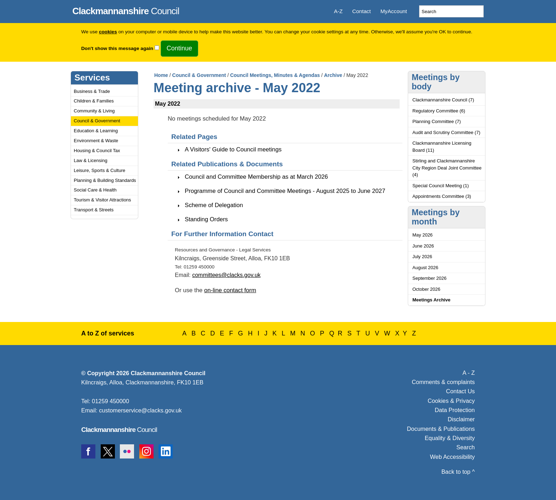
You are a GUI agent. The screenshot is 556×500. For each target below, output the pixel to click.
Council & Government (97, 120)
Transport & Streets (93, 209)
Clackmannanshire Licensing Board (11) (441, 146)
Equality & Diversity (450, 438)
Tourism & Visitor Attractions (102, 199)
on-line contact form (230, 290)
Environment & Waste (96, 140)
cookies (108, 31)
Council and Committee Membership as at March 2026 (256, 176)
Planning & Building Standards (105, 180)
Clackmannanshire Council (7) (443, 99)
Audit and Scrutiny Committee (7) (446, 132)
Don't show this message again (117, 48)
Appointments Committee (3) (441, 196)
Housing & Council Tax (97, 150)
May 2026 (422, 235)
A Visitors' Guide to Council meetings (233, 149)
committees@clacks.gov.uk (226, 275)
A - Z (468, 373)
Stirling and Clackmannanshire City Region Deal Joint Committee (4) (447, 167)
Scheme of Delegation (214, 205)
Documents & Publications (441, 429)
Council (125, 10)
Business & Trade (92, 91)
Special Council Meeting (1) (440, 185)
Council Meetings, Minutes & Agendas (275, 75)
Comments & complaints (443, 382)
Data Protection (455, 410)
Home (161, 75)
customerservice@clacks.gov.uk (140, 410)
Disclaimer (461, 419)
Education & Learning (96, 130)
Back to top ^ (458, 471)
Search (465, 447)
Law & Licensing (90, 160)
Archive (333, 75)
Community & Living (94, 110)
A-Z (338, 11)
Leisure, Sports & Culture (99, 170)
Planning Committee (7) (436, 121)
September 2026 (429, 278)
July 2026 (422, 256)
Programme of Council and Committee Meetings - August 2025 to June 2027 (285, 191)
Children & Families (94, 101)
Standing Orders (206, 219)
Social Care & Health (95, 190)
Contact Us (460, 391)
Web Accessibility (452, 457)
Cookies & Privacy (451, 401)
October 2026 (426, 289)
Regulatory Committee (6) (438, 110)
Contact (361, 11)
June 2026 (423, 246)
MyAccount (393, 11)
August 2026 (425, 267)
